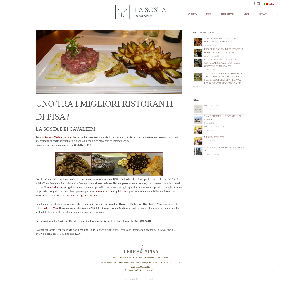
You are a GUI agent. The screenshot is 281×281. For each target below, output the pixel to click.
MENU (208, 14)
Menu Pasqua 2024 (214, 126)
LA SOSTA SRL (143, 267)
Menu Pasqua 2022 (214, 137)
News (246, 14)
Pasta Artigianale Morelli (84, 195)
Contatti (262, 14)
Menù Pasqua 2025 (214, 106)
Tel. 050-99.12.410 (109, 262)
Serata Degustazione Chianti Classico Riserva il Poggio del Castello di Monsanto (222, 62)
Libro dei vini (227, 14)
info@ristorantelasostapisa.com (132, 262)
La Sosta (192, 14)
